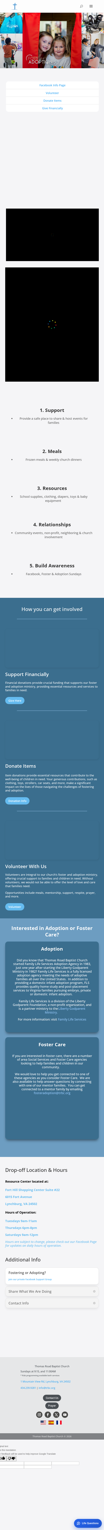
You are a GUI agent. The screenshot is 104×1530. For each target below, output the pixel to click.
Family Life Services (72, 1019)
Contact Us (52, 1398)
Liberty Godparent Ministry (65, 1010)
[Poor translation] (11, 1458)
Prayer (52, 1405)
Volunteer (14, 907)
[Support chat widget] (82, 1522)
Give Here (14, 701)
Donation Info (17, 801)
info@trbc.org (47, 1388)
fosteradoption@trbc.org (52, 1093)
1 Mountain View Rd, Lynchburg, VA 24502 (46, 1381)
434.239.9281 (28, 1388)
